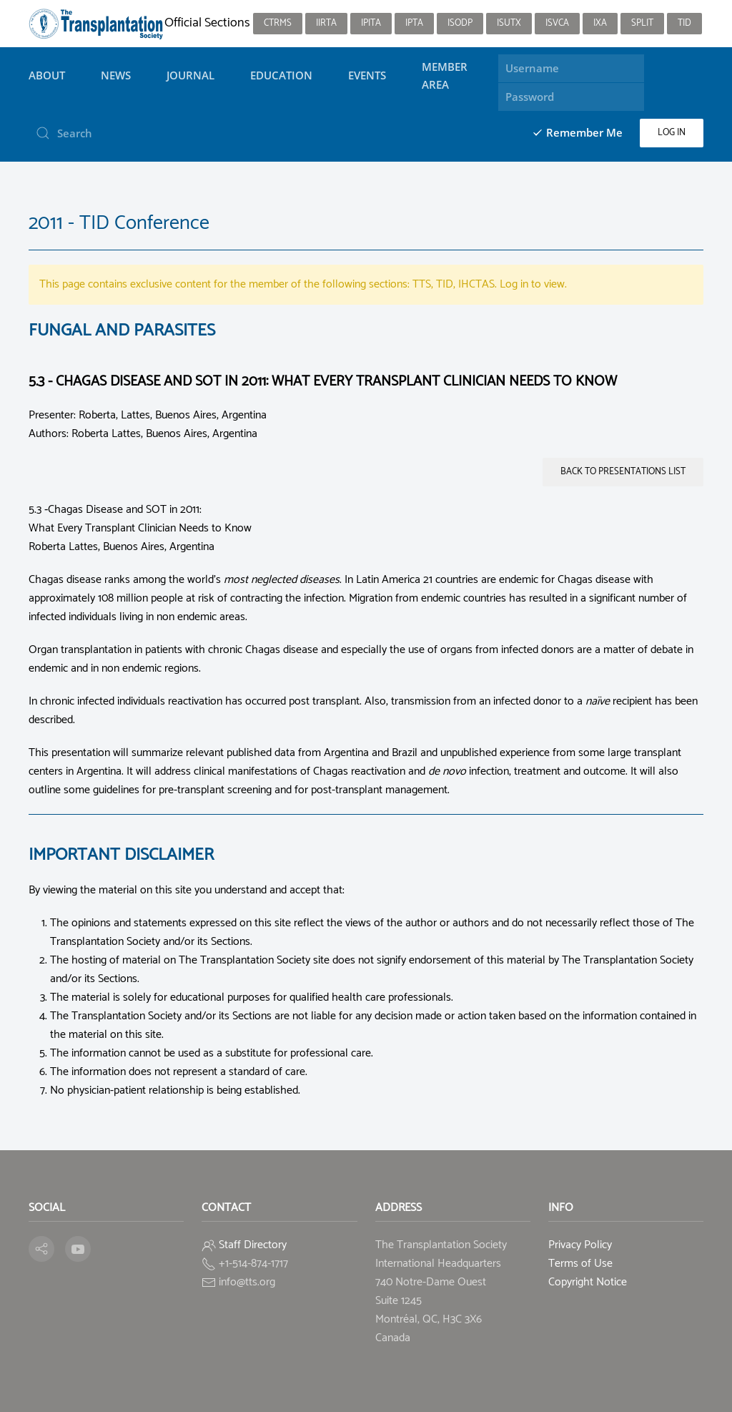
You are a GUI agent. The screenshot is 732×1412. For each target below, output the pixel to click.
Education (281, 75)
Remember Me (577, 132)
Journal (190, 75)
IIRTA (326, 23)
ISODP (460, 23)
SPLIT (642, 23)
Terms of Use (580, 1263)
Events (367, 75)
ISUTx (509, 23)
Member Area (445, 75)
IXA (600, 23)
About (47, 75)
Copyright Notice (587, 1282)
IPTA (414, 23)
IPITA (371, 23)
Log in (672, 132)
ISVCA (557, 23)
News (116, 75)
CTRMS (278, 23)
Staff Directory (253, 1245)
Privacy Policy (580, 1245)
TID (684, 23)
